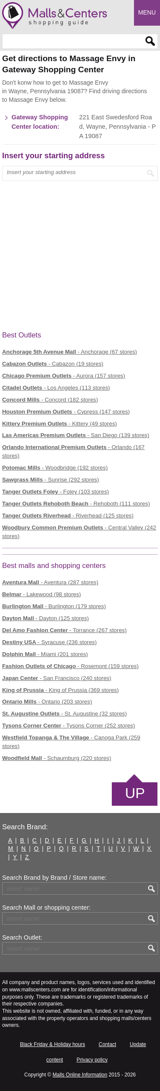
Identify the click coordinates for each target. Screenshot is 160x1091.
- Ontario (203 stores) (47, 701)
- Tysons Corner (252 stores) (68, 725)
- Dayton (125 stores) (45, 618)
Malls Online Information (79, 1075)
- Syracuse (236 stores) (49, 642)
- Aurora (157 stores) (63, 376)
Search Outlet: (22, 937)
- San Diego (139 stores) (75, 435)
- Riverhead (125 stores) (68, 515)
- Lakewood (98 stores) (41, 594)
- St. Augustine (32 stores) (64, 713)
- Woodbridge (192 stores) (55, 467)
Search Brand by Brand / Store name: (54, 877)
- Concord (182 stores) (50, 399)
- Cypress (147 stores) (66, 411)
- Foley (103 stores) (55, 491)
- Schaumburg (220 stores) (56, 758)
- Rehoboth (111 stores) (76, 503)
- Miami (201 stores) (45, 654)
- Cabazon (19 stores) (52, 364)
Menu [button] (147, 12)
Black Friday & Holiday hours (52, 1044)
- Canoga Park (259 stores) (71, 741)
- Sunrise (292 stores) (50, 479)
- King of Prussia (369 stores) (60, 690)
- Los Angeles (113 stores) (56, 387)
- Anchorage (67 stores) (69, 352)
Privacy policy (92, 1060)
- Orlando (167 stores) (73, 451)
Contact (107, 1044)
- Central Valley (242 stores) (79, 531)
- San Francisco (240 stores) (56, 678)
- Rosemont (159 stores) (70, 666)
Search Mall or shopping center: (46, 907)
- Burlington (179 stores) (54, 606)
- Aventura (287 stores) (50, 582)
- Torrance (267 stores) (64, 630)
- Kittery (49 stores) (59, 423)
